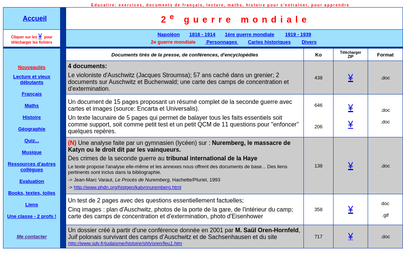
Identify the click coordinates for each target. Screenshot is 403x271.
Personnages (221, 42)
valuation (33, 181)
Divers (309, 42)
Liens (32, 204)
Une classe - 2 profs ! (31, 216)
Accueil (35, 18)
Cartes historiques (269, 42)
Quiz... (31, 140)
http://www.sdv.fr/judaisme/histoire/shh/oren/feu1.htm (125, 243)
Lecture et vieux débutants (31, 79)
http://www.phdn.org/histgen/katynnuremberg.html (127, 187)
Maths (32, 105)
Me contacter (32, 236)
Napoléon (168, 34)
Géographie (31, 129)
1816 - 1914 (202, 34)
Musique (32, 152)
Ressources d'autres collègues (32, 166)
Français (32, 94)
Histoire (32, 117)
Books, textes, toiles (32, 193)
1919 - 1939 (298, 34)
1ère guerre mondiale (250, 34)
